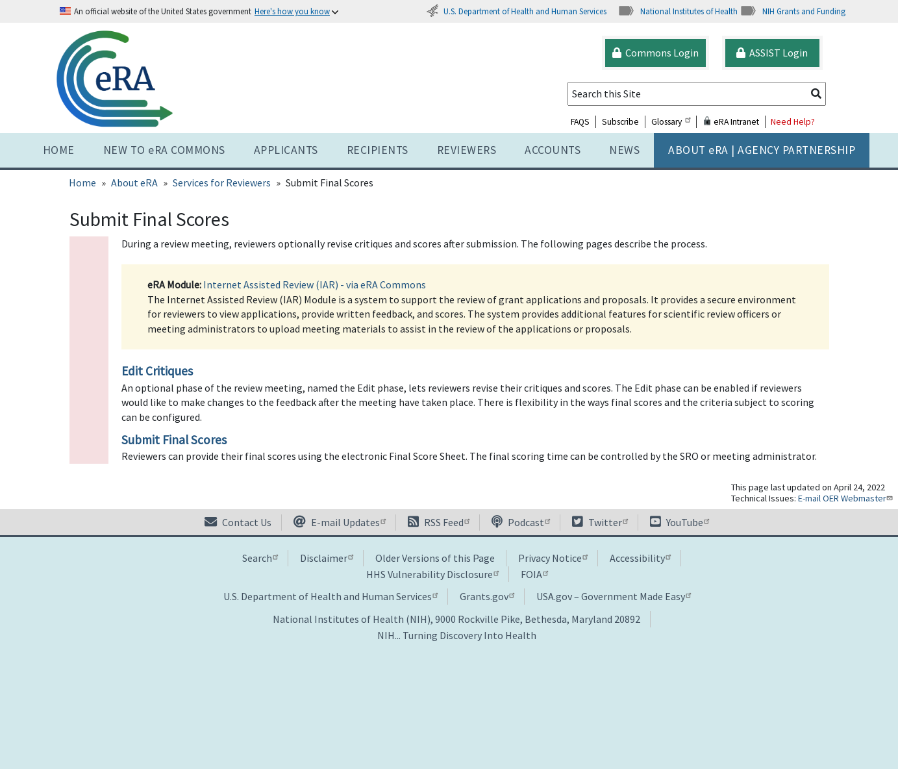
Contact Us (238, 522)
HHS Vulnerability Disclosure (432, 574)
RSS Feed (438, 522)
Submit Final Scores (174, 440)
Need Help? (793, 121)
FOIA (534, 574)
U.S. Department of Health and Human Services (516, 11)
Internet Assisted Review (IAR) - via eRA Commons (314, 284)
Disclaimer (326, 557)
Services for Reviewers (222, 182)
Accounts (552, 150)
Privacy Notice (553, 557)
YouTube (679, 522)
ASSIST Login (772, 52)
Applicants (286, 150)
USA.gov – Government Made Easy (613, 596)
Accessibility (640, 557)
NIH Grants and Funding (792, 11)
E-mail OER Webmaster (846, 498)
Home (59, 150)
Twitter (600, 522)
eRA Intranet (731, 121)
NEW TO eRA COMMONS (164, 150)
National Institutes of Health (677, 11)
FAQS (580, 121)
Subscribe (620, 121)
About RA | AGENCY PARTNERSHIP (761, 150)
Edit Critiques (157, 371)
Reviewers (467, 150)
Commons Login (655, 52)
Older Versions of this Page (435, 557)
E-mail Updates (339, 522)
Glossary (670, 121)
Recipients (377, 150)
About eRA (134, 182)
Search (260, 557)
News (624, 150)
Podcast (521, 522)
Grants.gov (487, 596)
